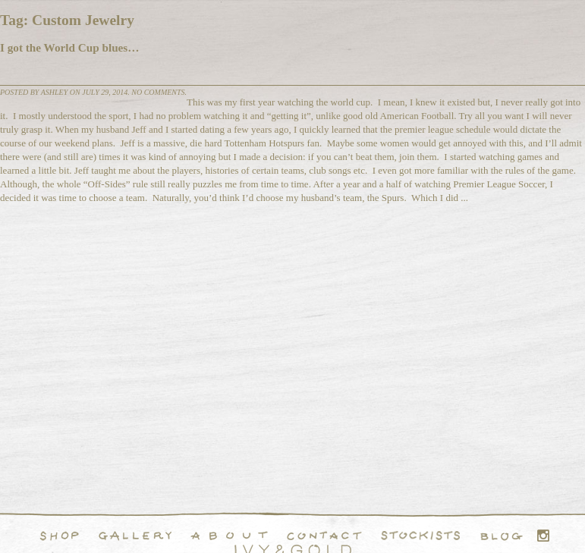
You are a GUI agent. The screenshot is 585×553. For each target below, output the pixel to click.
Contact (324, 535)
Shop (59, 535)
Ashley (54, 92)
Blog (502, 535)
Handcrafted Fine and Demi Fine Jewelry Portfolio (135, 535)
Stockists (420, 535)
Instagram (543, 535)
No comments (157, 92)
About (229, 535)
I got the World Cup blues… (69, 47)
